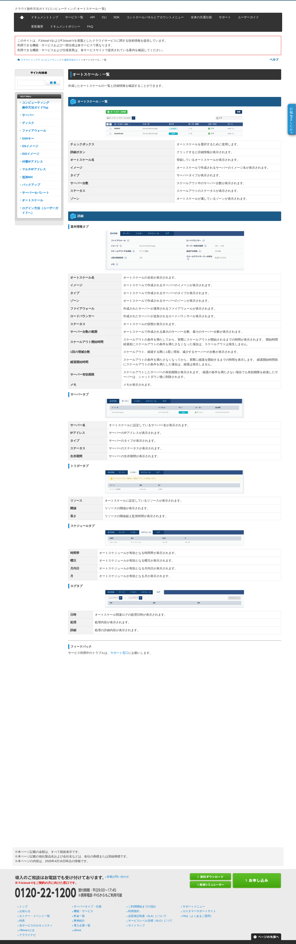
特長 (22, 920)
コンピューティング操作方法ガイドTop (35, 105)
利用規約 (133, 911)
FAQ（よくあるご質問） (198, 916)
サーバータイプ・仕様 (88, 906)
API (92, 17)
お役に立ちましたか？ (291, 119)
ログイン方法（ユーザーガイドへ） (40, 210)
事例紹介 (79, 920)
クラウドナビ (27, 935)
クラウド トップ (29, 60)
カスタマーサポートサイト (199, 911)
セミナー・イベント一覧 (34, 916)
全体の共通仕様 (201, 17)
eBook (77, 930)
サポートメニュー (194, 906)
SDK (116, 17)
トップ (23, 906)
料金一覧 (79, 916)
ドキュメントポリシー (65, 26)
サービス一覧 (74, 17)
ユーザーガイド (248, 17)
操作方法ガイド (72, 60)
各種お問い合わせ (118, 876)
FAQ (90, 26)
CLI (104, 17)
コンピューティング (51, 60)
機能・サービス (83, 911)
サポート (225, 17)
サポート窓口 (119, 653)
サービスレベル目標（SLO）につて (150, 920)
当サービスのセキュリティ (36, 925)
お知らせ (24, 911)
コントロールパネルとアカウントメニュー (155, 17)
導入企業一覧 (82, 925)
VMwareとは (27, 930)
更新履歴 (37, 26)
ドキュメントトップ (44, 17)
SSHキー (28, 138)
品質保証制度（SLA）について (147, 916)
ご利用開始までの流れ (142, 906)
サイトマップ (136, 925)
